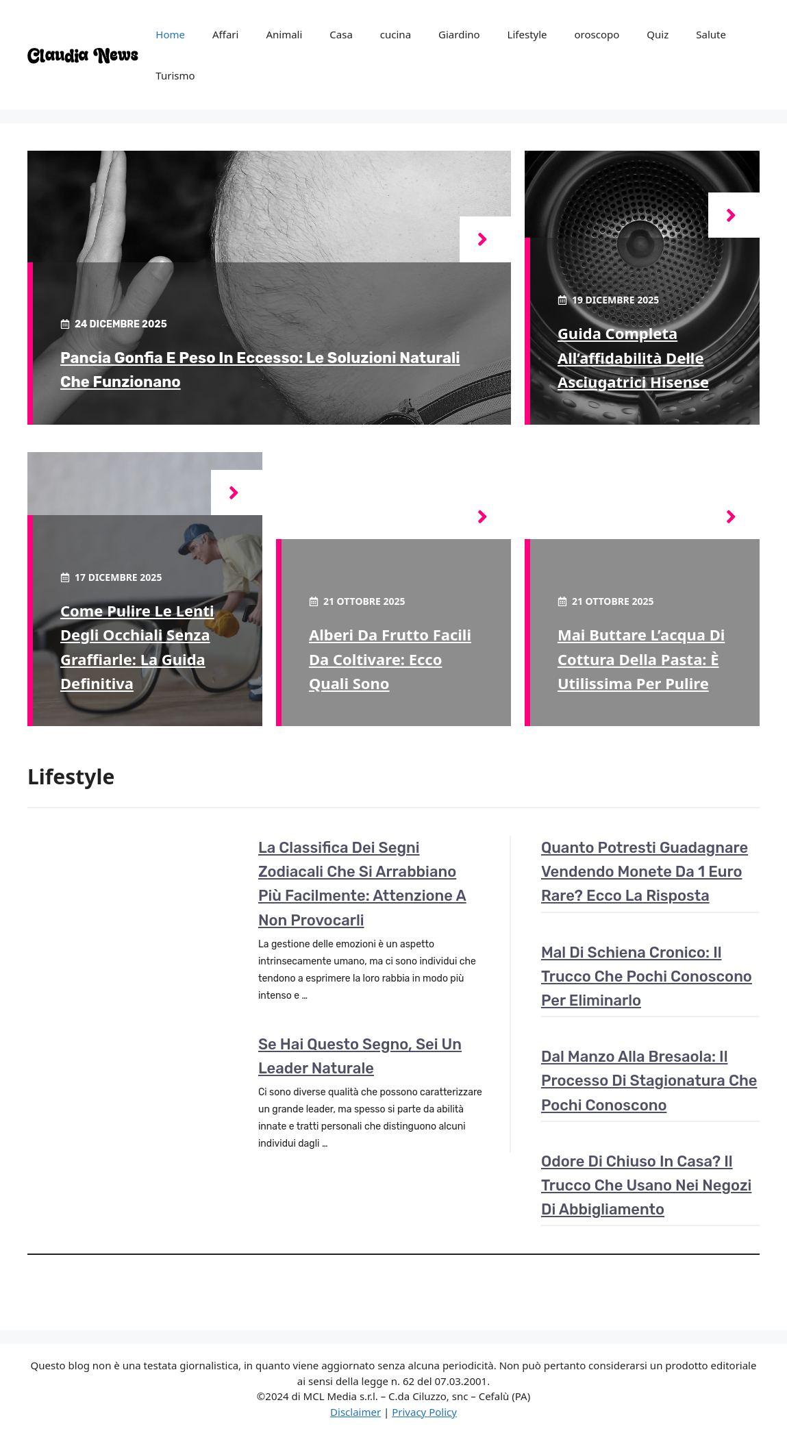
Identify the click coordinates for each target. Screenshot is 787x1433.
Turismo (175, 75)
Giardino (459, 34)
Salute (711, 34)
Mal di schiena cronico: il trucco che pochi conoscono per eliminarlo (646, 976)
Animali (284, 34)
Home (170, 34)
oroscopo (597, 34)
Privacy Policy (424, 1412)
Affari (225, 34)
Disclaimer (355, 1412)
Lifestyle (527, 34)
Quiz (658, 34)
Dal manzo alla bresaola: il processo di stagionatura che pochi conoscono (649, 1080)
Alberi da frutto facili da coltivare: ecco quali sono (390, 658)
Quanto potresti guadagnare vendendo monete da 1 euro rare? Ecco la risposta (644, 871)
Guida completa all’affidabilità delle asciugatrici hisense (633, 357)
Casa (341, 34)
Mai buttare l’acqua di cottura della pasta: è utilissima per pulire (641, 658)
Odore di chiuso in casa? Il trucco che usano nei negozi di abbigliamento (646, 1185)
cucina (395, 34)
